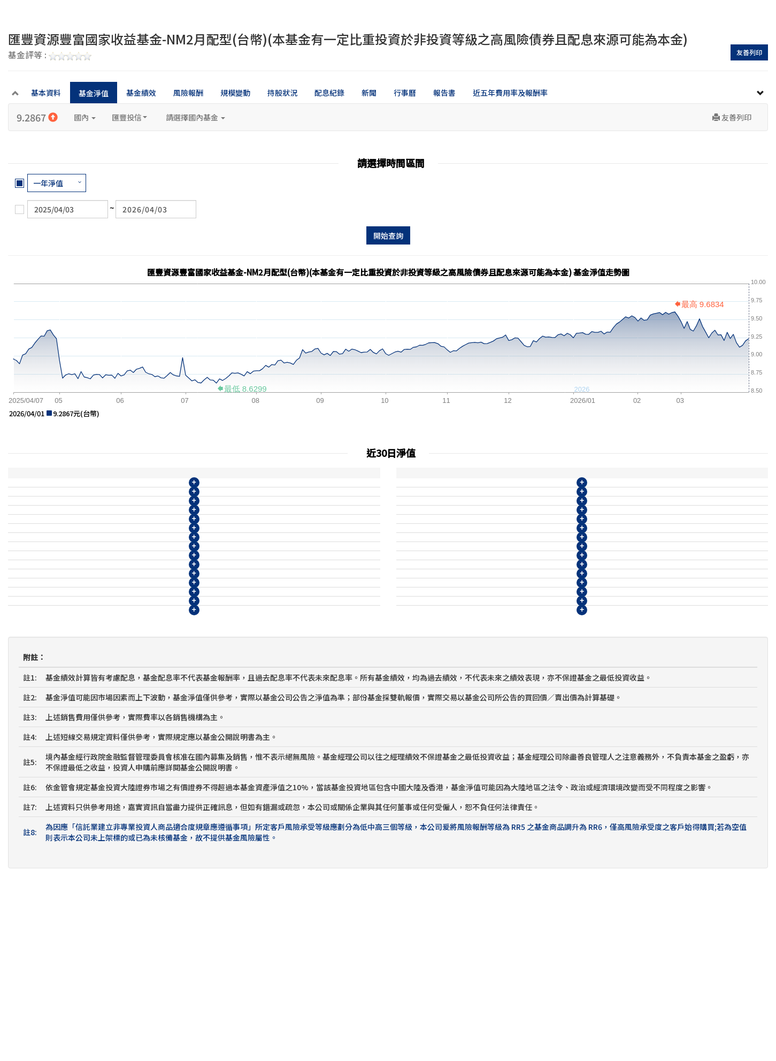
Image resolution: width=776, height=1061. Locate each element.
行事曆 (405, 92)
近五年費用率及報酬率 (510, 92)
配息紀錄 (329, 92)
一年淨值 (48, 183)
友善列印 (749, 52)
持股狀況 (282, 92)
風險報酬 (188, 92)
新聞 (369, 92)
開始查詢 (388, 235)
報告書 (444, 92)
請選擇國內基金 (195, 117)
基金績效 (141, 92)
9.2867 (37, 117)
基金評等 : (49, 55)
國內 (85, 117)
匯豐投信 (129, 117)
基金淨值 (94, 93)
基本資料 (46, 92)
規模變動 (235, 92)
